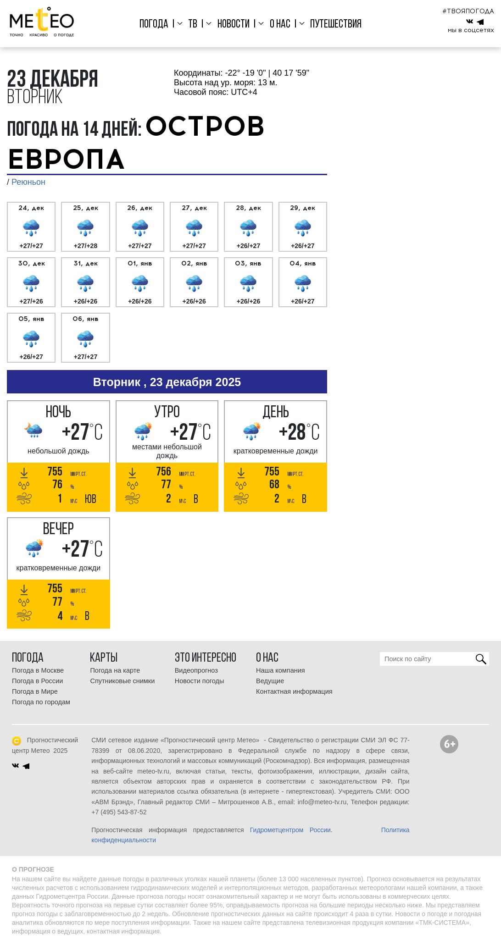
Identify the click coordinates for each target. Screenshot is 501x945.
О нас (280, 24)
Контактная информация (294, 691)
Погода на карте (115, 670)
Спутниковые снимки (122, 681)
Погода (153, 24)
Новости (233, 24)
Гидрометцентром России (290, 830)
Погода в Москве (38, 670)
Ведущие (270, 681)
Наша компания (280, 670)
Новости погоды (199, 681)
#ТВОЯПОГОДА (468, 11)
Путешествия (336, 24)
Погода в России (37, 681)
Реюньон (28, 182)
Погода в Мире (35, 691)
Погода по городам (41, 702)
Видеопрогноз (196, 670)
